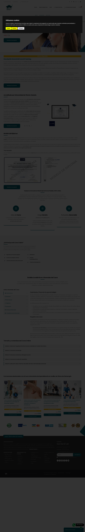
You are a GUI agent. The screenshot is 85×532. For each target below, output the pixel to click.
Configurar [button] (21, 28)
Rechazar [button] (14, 28)
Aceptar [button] (8, 28)
